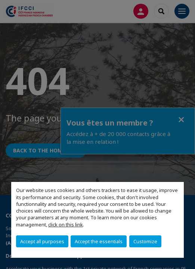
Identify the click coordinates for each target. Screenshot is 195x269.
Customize (145, 241)
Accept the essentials (99, 241)
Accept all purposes (42, 241)
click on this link (65, 224)
